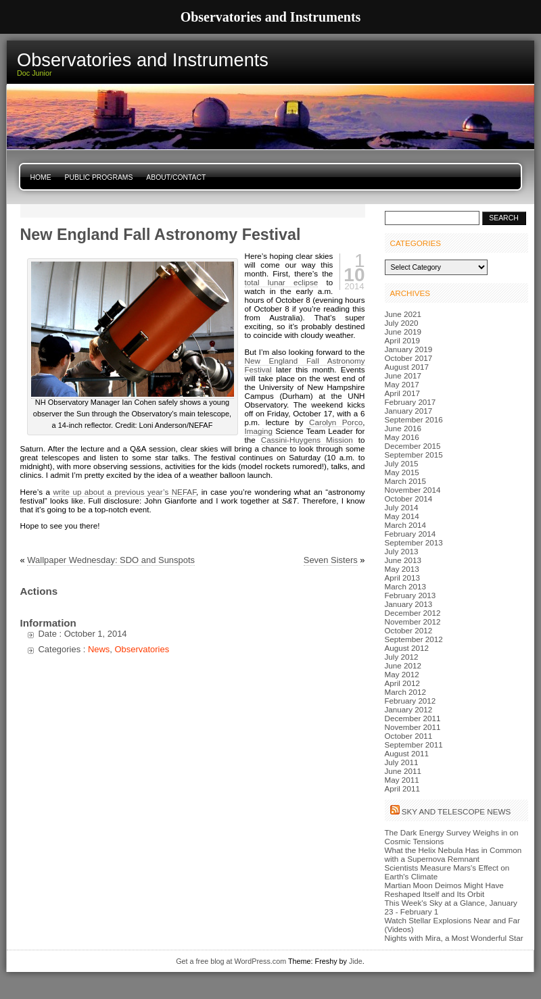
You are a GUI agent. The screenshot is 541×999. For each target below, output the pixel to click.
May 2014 (402, 516)
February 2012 (410, 700)
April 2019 (403, 340)
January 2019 (409, 349)
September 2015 (414, 454)
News (99, 649)
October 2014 (409, 498)
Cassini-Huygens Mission (307, 439)
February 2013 (410, 595)
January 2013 (409, 604)
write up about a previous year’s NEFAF (124, 491)
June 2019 (403, 331)
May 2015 (402, 472)
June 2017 (403, 375)
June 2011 (403, 770)
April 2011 (403, 788)
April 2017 (403, 393)
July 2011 (402, 762)
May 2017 (402, 384)
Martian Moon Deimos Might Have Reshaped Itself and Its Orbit (444, 889)
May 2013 (402, 568)
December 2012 (413, 612)
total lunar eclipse (282, 282)
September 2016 (414, 419)
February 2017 (410, 401)
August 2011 (407, 753)
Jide (355, 961)
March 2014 (406, 524)
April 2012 (403, 683)
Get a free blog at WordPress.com (231, 961)
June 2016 (403, 428)
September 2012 (414, 639)
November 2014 (413, 489)
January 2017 (409, 410)
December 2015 (413, 445)
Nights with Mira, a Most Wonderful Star (454, 937)
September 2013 (414, 542)
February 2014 (410, 533)
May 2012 (402, 674)
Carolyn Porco (335, 422)
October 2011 (409, 735)
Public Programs (99, 177)
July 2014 (402, 507)
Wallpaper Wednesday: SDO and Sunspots (111, 560)
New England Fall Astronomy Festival (160, 234)
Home (40, 177)
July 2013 (402, 551)
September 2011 (414, 744)
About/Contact (176, 177)
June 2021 (403, 314)
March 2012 (406, 691)
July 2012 (402, 656)
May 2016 (402, 437)
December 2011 (413, 718)
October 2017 (409, 358)
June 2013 (403, 560)
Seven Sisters (331, 560)
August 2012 (407, 647)
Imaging (259, 431)
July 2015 (402, 463)
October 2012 (409, 630)
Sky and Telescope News (456, 811)
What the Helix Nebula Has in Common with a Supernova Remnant (453, 854)
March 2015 (406, 481)
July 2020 (402, 322)
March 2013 (406, 586)
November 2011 (413, 727)
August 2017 (407, 366)
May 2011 (402, 779)
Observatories (142, 649)
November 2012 (413, 621)
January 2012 (409, 709)
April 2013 (403, 577)
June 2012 (403, 665)
